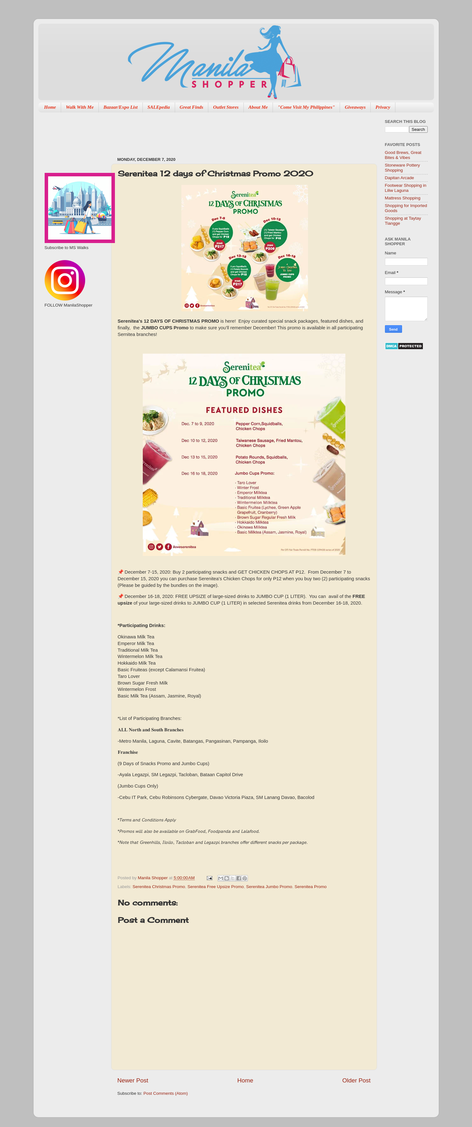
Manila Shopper (153, 877)
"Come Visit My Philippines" (306, 107)
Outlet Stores (225, 107)
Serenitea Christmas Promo (159, 886)
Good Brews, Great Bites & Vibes (403, 155)
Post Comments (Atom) (165, 1093)
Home (50, 107)
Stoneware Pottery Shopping (402, 168)
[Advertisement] (232, 131)
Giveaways (355, 107)
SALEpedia (159, 107)
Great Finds (192, 107)
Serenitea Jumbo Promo (269, 886)
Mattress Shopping (403, 198)
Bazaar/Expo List (121, 107)
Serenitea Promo (311, 886)
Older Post (356, 1080)
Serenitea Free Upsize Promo (215, 886)
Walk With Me (80, 107)
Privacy (382, 107)
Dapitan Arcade (399, 177)
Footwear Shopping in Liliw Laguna (405, 188)
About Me (258, 107)
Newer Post (132, 1080)
